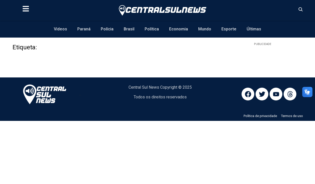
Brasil (129, 29)
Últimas (254, 29)
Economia (178, 29)
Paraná (84, 29)
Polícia (107, 29)
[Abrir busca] (300, 9)
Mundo (204, 29)
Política (152, 29)
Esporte (228, 29)
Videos (60, 29)
